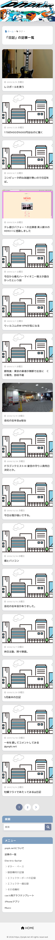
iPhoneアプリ (12, 901)
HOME (27, 928)
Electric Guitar (13, 860)
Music (8, 907)
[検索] (48, 827)
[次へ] (36, 807)
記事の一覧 (10, 854)
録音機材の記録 (15, 872)
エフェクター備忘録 (18, 883)
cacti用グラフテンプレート (19, 895)
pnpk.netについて (14, 848)
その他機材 (13, 889)
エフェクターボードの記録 (21, 878)
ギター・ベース (15, 866)
